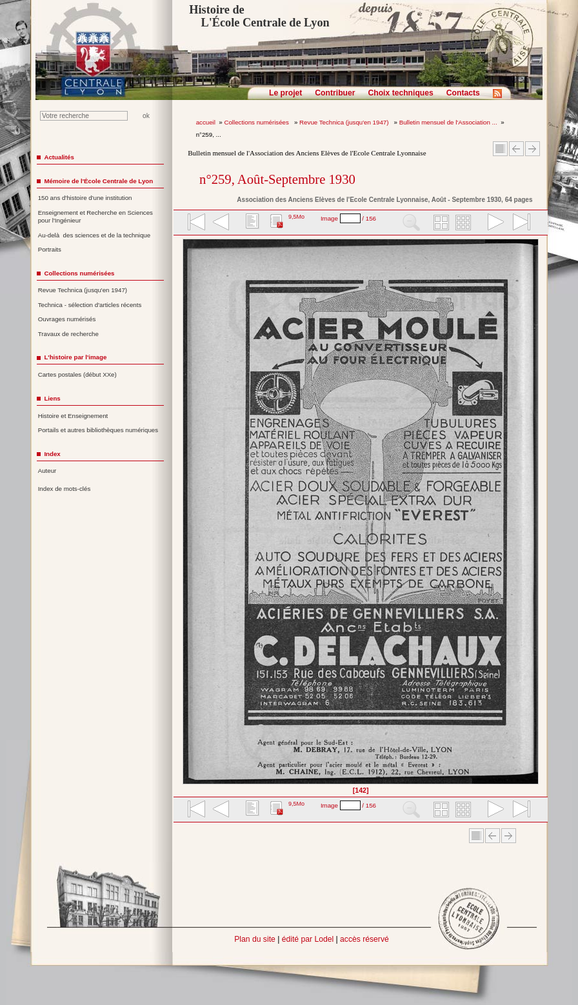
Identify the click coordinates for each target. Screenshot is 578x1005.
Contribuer (335, 92)
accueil (205, 122)
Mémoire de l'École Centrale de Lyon (98, 180)
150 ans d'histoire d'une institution (85, 197)
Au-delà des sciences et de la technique (94, 235)
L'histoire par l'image (75, 357)
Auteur (47, 470)
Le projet (285, 92)
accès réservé (364, 939)
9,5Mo (296, 217)
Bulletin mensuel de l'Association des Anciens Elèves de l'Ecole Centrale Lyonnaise (307, 153)
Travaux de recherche (68, 333)
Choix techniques (400, 92)
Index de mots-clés (64, 488)
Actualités (59, 157)
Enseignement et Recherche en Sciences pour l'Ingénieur (95, 216)
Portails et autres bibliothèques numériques (98, 429)
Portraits (49, 249)
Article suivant (532, 148)
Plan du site (254, 939)
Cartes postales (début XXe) (77, 374)
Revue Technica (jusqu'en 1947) (344, 122)
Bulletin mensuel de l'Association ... (448, 122)
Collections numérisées (257, 122)
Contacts (463, 92)
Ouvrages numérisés (67, 319)
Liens (52, 398)
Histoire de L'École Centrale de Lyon (259, 16)
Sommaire (500, 148)
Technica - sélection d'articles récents (90, 304)
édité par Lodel (308, 939)
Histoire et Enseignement (73, 415)
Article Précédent (516, 148)
